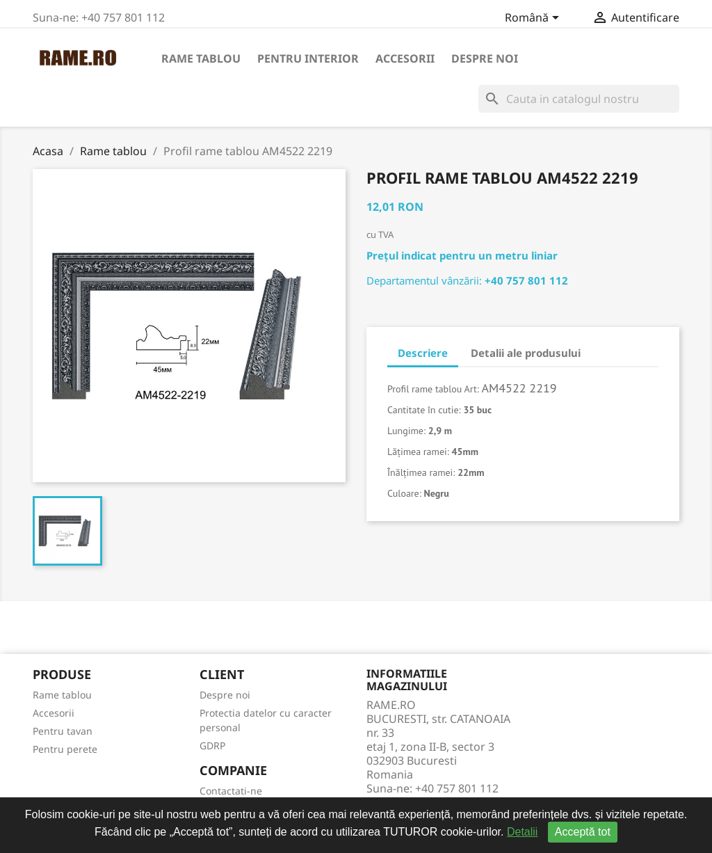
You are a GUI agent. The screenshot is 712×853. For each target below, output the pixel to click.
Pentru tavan (62, 731)
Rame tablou (201, 58)
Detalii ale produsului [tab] (526, 353)
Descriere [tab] (423, 353)
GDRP (212, 745)
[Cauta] (578, 99)
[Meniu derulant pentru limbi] (534, 18)
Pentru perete (65, 749)
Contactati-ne (231, 790)
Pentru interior (308, 58)
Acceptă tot (582, 832)
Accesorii (405, 58)
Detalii (522, 832)
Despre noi (484, 58)
